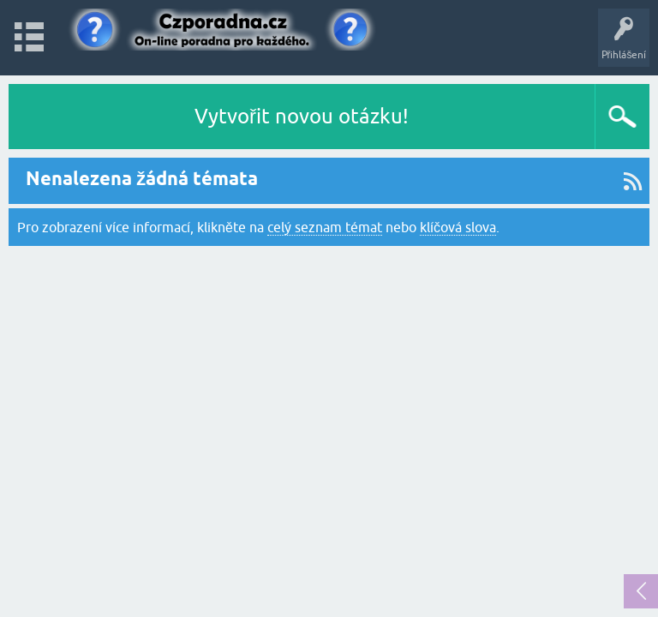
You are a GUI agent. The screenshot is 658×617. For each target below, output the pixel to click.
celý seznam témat (324, 227)
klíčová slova (458, 227)
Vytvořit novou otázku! (301, 116)
